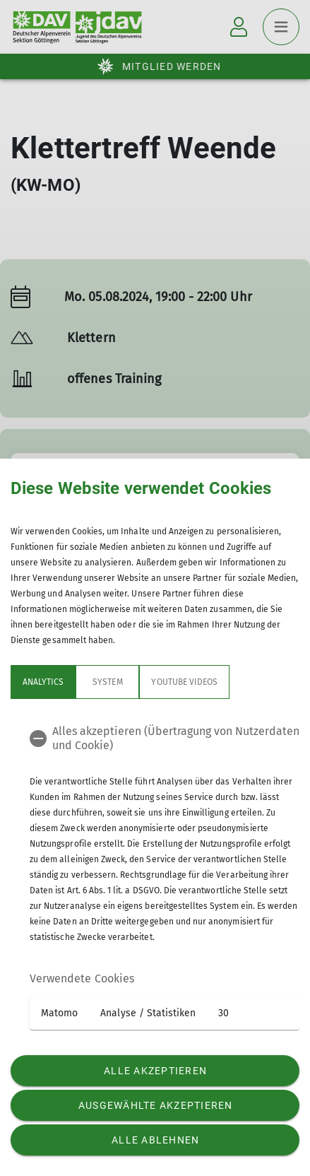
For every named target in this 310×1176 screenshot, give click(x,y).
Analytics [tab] (43, 682)
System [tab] (107, 682)
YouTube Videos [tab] (184, 682)
